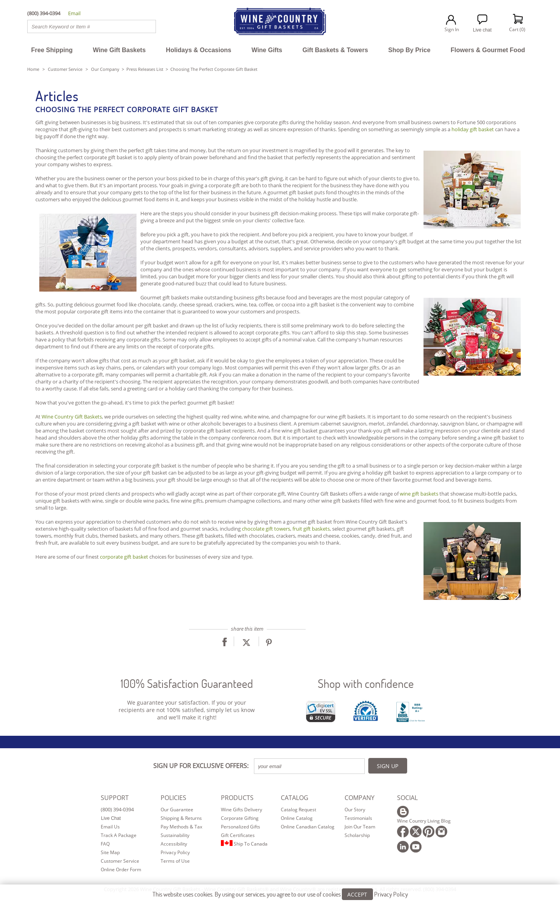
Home (33, 69)
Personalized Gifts (240, 826)
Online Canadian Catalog (307, 826)
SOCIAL (407, 797)
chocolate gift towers (266, 528)
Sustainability (175, 835)
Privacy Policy (175, 852)
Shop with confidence (366, 683)
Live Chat (111, 818)
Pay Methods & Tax (181, 826)
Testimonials (358, 818)
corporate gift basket (124, 556)
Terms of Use (175, 861)
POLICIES (173, 797)
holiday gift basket (473, 129)
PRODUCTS (237, 797)
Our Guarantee (177, 809)
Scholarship (357, 835)
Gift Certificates (238, 835)
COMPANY (359, 797)
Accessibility (174, 843)
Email (74, 13)
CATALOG (294, 797)
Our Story (355, 809)
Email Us (110, 826)
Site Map (110, 852)
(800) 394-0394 (117, 809)
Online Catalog (297, 818)
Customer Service (65, 69)
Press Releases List (144, 69)
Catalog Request (298, 809)
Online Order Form (121, 869)
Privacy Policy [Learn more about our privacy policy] (391, 896)
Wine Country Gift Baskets (72, 416)
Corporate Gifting (240, 818)
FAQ (105, 843)
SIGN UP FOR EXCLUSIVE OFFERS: (200, 765)
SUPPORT (115, 797)
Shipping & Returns (181, 818)
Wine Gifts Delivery (241, 809)
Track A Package (118, 835)
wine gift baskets (419, 493)
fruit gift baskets (311, 528)
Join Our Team (360, 826)
